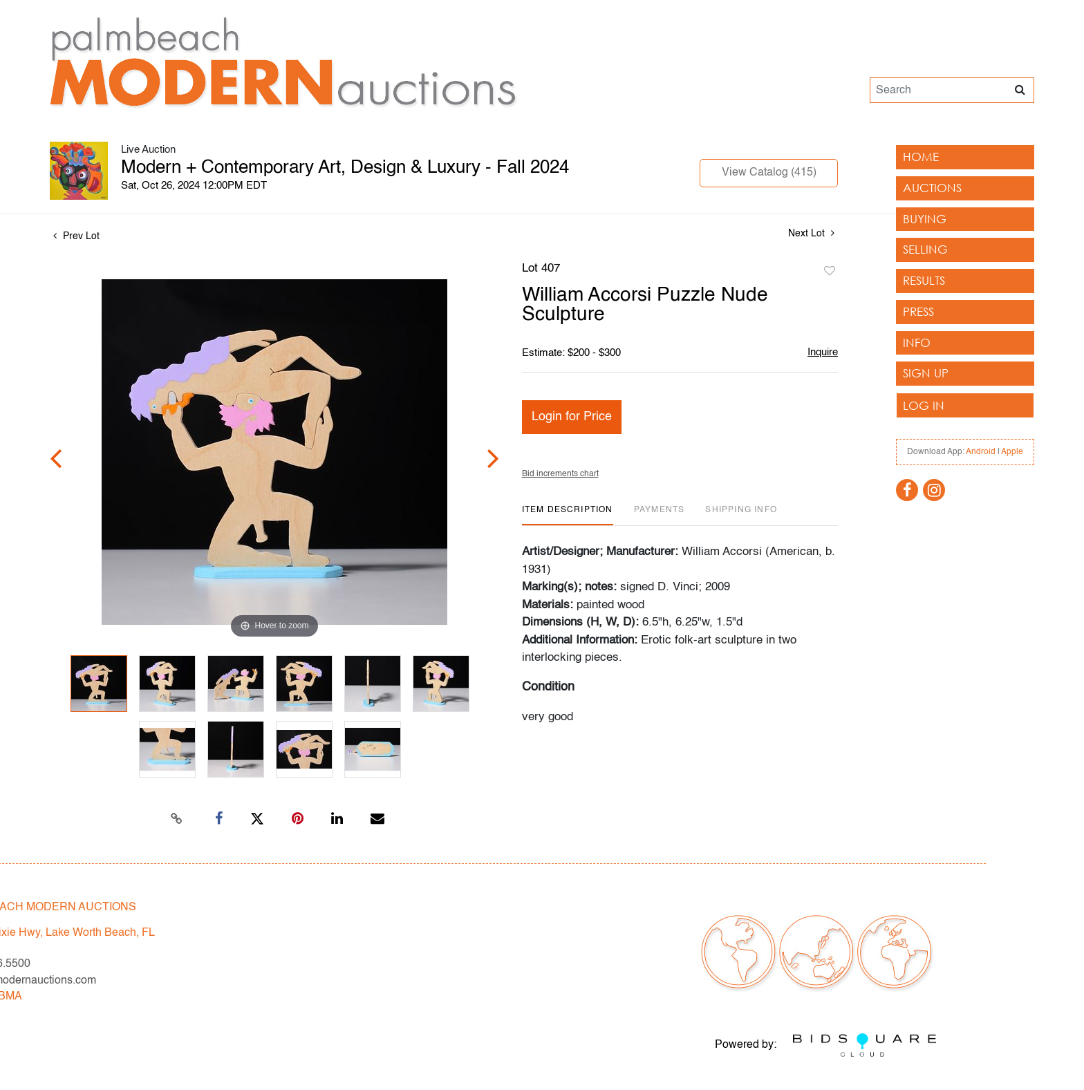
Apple (1012, 452)
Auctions (932, 187)
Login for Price (572, 417)
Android (981, 452)
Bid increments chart (560, 474)
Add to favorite (829, 272)
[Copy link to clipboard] (177, 819)
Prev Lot (76, 236)
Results (924, 280)
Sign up (925, 373)
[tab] (567, 515)
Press (918, 311)
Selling (925, 249)
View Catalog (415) (769, 172)
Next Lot (811, 233)
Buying (924, 219)
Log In (923, 405)
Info (917, 342)
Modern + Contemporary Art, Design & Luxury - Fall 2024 (345, 168)
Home (921, 156)
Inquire (822, 352)
